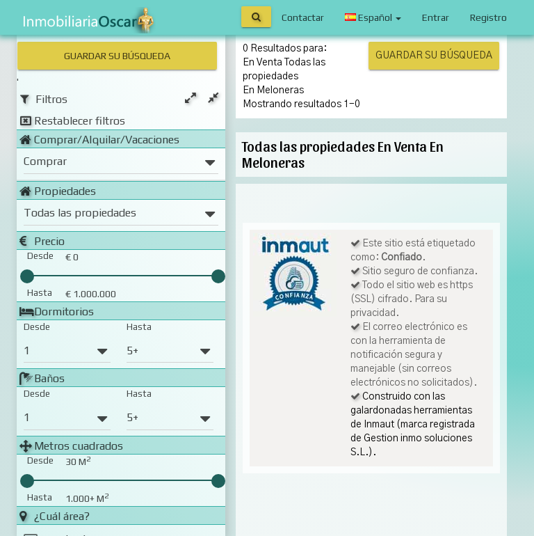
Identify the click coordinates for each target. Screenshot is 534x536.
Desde (37, 325)
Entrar (435, 17)
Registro (488, 17)
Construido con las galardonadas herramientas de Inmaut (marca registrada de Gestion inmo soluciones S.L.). (412, 424)
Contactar (303, 17)
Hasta (139, 325)
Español (373, 17)
